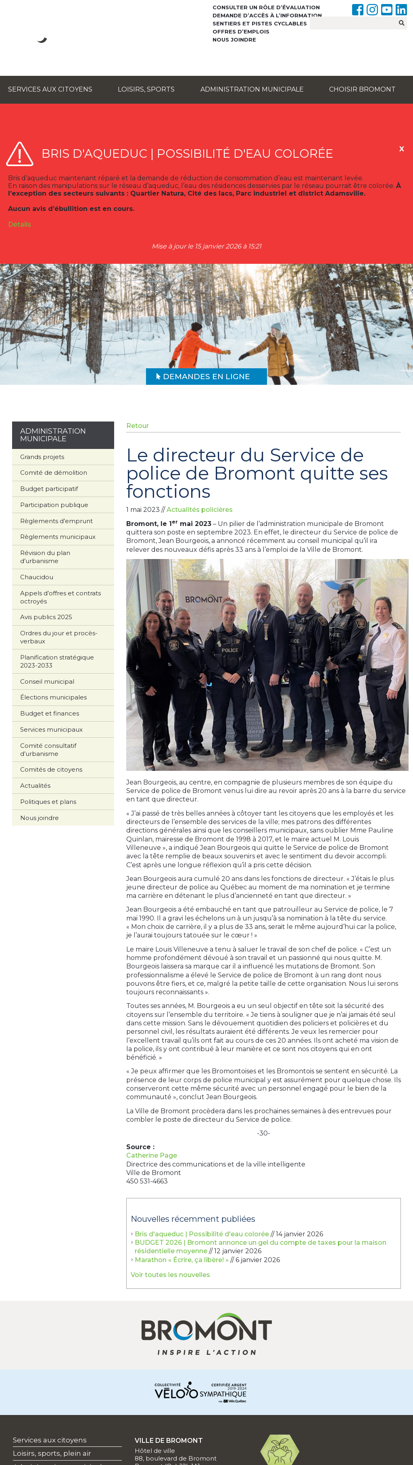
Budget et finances (49, 713)
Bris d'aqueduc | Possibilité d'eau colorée (202, 1234)
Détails (19, 224)
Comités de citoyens (51, 769)
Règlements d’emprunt (56, 521)
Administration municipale (252, 89)
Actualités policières (200, 509)
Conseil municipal (47, 681)
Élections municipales (53, 697)
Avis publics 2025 (46, 617)
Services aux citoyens (50, 89)
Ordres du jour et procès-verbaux (59, 637)
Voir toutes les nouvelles (170, 1275)
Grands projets (42, 457)
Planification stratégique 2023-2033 (57, 661)
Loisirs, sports (146, 89)
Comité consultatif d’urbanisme (48, 750)
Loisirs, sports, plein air (52, 1453)
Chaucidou (36, 577)
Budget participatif (49, 489)
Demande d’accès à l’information (267, 15)
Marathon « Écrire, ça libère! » (182, 1260)
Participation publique (54, 505)
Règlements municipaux (58, 537)
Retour (137, 426)
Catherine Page (151, 1155)
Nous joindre (234, 39)
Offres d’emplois (241, 31)
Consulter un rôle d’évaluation (266, 7)
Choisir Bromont (362, 89)
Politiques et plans (48, 802)
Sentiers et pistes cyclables (260, 23)
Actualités (35, 785)
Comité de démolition (53, 472)
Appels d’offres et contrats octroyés (60, 597)
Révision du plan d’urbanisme (45, 557)
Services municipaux (51, 729)
